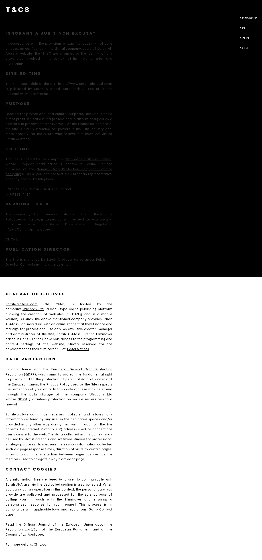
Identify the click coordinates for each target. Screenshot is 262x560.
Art (242, 28)
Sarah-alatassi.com (22, 304)
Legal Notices (78, 349)
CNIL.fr (16, 239)
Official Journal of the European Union (58, 524)
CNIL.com (42, 544)
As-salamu (248, 18)
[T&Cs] (31, 9)
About (244, 38)
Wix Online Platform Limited (88, 159)
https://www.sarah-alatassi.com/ (85, 84)
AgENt (244, 48)
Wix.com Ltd (33, 309)
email (65, 264)
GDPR (22, 399)
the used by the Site (68, 384)
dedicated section (58, 485)
